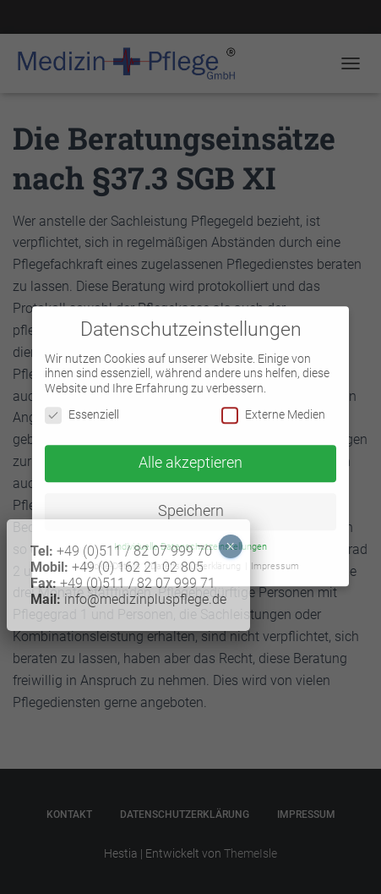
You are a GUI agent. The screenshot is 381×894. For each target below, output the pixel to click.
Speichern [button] (191, 503)
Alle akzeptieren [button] (190, 455)
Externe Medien (273, 408)
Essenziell (82, 408)
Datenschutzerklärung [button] (196, 558)
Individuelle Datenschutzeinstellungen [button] (190, 539)
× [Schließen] (28, 127)
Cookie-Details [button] (113, 558)
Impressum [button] (275, 558)
